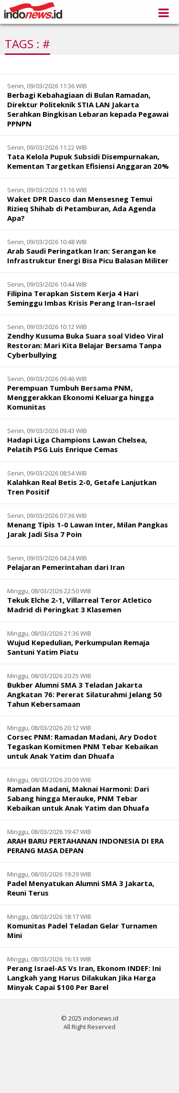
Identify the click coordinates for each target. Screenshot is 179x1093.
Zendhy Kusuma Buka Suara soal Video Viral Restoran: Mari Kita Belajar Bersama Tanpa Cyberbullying (85, 345)
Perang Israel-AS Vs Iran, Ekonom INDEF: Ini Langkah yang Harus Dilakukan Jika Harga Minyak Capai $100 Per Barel (84, 977)
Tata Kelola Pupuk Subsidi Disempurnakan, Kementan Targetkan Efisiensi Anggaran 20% (88, 161)
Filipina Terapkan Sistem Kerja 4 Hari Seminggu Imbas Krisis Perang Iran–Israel (81, 298)
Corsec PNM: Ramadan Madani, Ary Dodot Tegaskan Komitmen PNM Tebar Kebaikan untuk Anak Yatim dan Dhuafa (82, 746)
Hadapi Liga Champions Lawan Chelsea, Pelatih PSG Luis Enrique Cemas (77, 444)
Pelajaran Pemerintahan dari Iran (66, 567)
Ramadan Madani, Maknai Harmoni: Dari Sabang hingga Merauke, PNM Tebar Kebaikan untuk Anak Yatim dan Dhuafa (78, 798)
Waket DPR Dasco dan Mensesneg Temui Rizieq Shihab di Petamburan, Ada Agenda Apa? (81, 208)
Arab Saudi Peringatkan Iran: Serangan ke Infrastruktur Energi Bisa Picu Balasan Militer (87, 255)
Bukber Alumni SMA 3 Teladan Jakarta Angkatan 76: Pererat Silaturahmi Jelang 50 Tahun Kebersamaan (84, 694)
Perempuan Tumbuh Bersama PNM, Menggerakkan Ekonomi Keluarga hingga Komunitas (80, 397)
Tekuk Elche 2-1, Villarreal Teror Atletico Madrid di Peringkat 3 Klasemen (79, 604)
